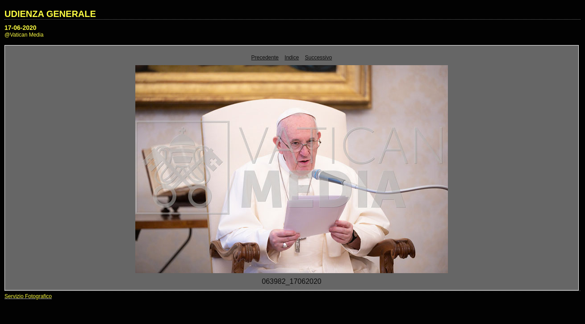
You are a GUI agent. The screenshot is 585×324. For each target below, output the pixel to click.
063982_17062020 (291, 281)
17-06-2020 (20, 27)
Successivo (318, 57)
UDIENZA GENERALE (50, 14)
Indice (291, 57)
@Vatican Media (23, 35)
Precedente (265, 57)
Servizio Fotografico (28, 296)
